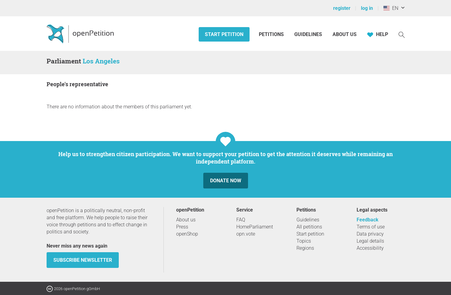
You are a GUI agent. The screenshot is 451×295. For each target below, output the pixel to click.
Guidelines (308, 34)
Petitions (272, 34)
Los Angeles (101, 61)
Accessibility (370, 248)
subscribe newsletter (82, 260)
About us (345, 34)
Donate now (225, 181)
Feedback (368, 220)
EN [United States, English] (390, 8)
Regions (305, 248)
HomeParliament (254, 227)
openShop (187, 234)
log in (367, 8)
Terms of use (371, 227)
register (341, 8)
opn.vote (245, 234)
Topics (303, 241)
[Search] (402, 34)
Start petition (224, 34)
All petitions (309, 227)
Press (182, 227)
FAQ (240, 220)
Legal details (370, 241)
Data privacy (370, 234)
